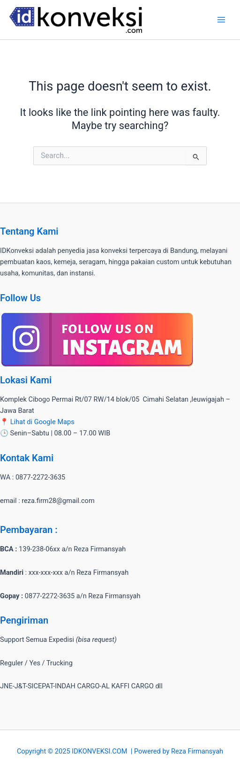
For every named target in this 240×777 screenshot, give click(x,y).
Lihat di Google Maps (42, 422)
